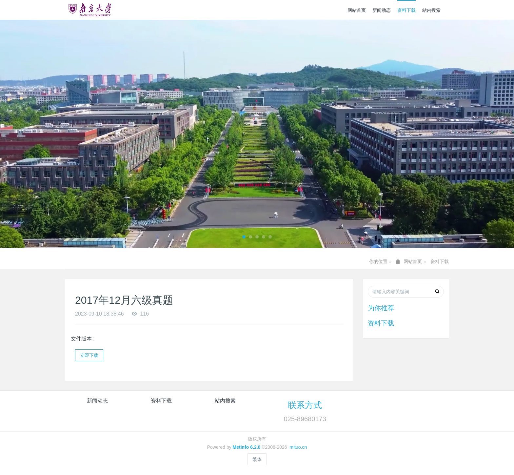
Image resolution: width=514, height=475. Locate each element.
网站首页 (356, 10)
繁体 (257, 459)
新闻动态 (381, 10)
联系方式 (305, 405)
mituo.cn (298, 447)
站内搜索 (431, 10)
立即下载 (89, 355)
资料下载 (406, 10)
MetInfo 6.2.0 (247, 447)
